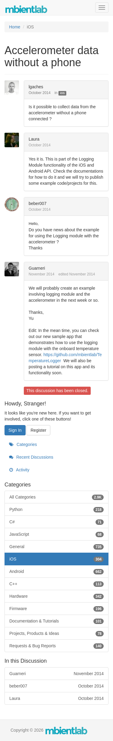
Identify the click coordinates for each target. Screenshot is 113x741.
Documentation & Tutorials (56, 621)
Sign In (15, 430)
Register (38, 430)
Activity (19, 469)
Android (56, 571)
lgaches (36, 86)
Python (56, 509)
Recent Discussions (31, 457)
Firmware (56, 609)
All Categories (56, 497)
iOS (62, 93)
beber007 (37, 203)
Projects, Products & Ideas (56, 633)
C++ (56, 584)
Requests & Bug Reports (56, 646)
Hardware (56, 596)
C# (56, 522)
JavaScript (56, 534)
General (56, 547)
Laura (34, 139)
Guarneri (37, 268)
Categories (23, 444)
